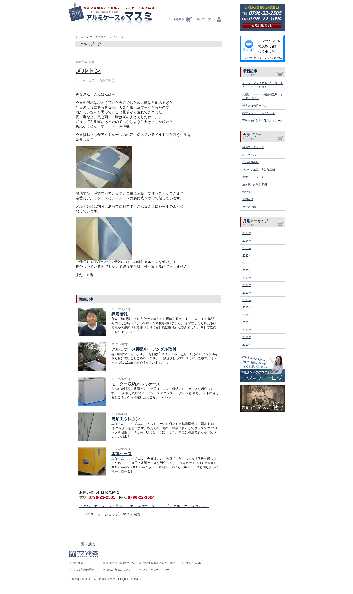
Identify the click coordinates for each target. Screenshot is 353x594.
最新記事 (264, 72)
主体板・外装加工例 (254, 184)
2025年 (246, 233)
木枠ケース (249, 154)
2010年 (246, 344)
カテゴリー (264, 136)
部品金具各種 (250, 162)
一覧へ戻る (86, 544)
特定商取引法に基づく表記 (159, 563)
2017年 (246, 292)
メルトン (88, 70)
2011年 (246, 337)
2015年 (246, 307)
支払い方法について (118, 569)
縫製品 (246, 192)
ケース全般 (249, 206)
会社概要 (78, 563)
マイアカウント (206, 19)
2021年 (246, 263)
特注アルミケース (253, 147)
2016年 (246, 300)
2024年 (246, 240)
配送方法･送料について (120, 563)
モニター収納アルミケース (135, 384)
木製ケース (121, 454)
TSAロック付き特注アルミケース (262, 120)
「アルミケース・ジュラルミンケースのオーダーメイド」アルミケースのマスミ (144, 506)
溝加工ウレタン (125, 419)
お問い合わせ (193, 563)
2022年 (246, 255)
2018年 (246, 285)
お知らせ (247, 199)
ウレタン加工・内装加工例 (95, 80)
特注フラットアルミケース (258, 113)
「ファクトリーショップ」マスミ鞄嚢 (109, 514)
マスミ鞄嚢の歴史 (83, 569)
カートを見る (176, 19)
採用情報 (119, 314)
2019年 (246, 277)
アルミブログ (98, 37)
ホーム (79, 37)
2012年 (246, 329)
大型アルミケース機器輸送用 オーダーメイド (262, 96)
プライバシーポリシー (156, 569)
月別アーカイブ (264, 222)
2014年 (246, 315)
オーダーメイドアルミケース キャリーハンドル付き (262, 85)
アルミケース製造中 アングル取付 (143, 349)
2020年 (246, 270)
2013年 (246, 322)
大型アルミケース (253, 177)
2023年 (246, 248)
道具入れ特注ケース (254, 105)
